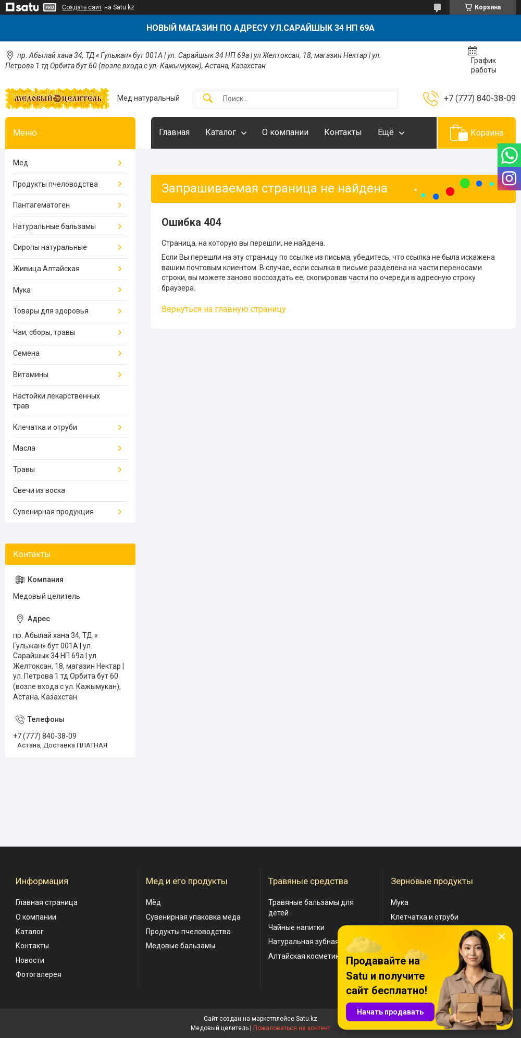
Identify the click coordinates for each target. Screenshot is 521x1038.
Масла (24, 448)
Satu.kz (306, 1018)
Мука (22, 290)
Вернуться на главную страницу (224, 309)
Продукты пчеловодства (55, 184)
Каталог (220, 132)
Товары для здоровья (51, 311)
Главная (174, 132)
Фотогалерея (38, 974)
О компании (285, 132)
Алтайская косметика (305, 956)
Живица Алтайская (46, 268)
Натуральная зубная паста (314, 941)
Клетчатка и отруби (424, 917)
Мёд (153, 902)
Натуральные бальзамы (54, 226)
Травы (24, 469)
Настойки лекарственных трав (56, 401)
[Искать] (208, 99)
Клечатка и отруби (45, 427)
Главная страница (47, 902)
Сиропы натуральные (50, 247)
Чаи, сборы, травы (44, 332)
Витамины (30, 374)
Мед (20, 163)
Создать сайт (82, 7)
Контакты (343, 132)
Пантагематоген (41, 205)
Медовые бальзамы (180, 946)
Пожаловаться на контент (291, 1028)
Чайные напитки (296, 927)
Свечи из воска (39, 490)
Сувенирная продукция (53, 512)
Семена (26, 353)
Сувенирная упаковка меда (193, 917)
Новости (30, 960)
